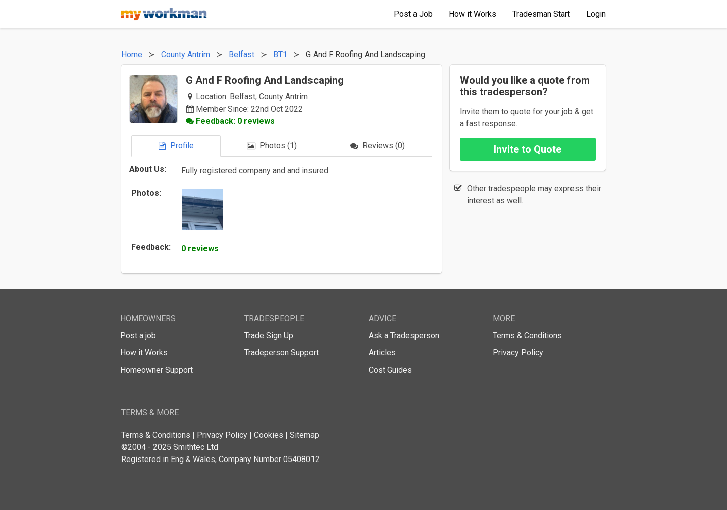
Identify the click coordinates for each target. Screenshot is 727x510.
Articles (382, 353)
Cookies (268, 435)
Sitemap (304, 435)
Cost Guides (390, 370)
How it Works (144, 353)
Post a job (138, 335)
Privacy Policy (518, 353)
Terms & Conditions (527, 335)
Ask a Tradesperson (404, 335)
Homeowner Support (156, 370)
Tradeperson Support (281, 353)
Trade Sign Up (268, 335)
